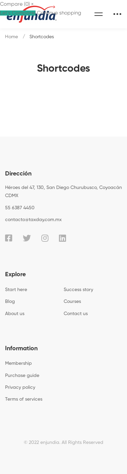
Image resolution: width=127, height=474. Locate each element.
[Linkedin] (62, 238)
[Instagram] (45, 238)
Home (11, 36)
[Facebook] (9, 238)
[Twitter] (26, 238)
